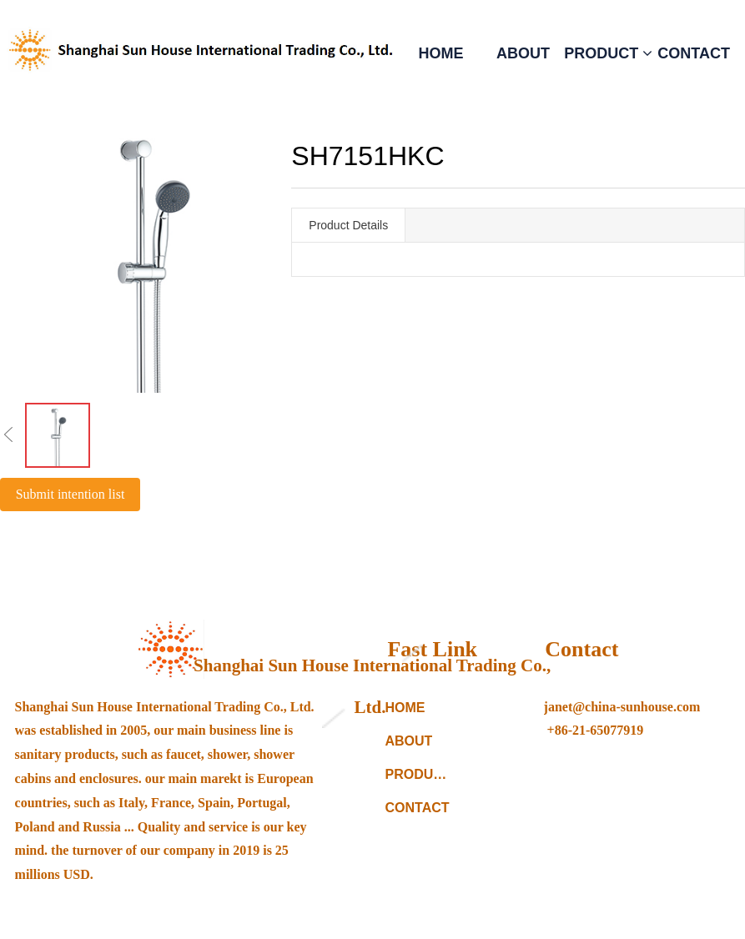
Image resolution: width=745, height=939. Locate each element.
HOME (440, 53)
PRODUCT (608, 53)
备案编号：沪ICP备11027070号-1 (515, 912)
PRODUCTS (420, 774)
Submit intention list (70, 494)
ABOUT (523, 53)
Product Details (348, 225)
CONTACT (693, 53)
